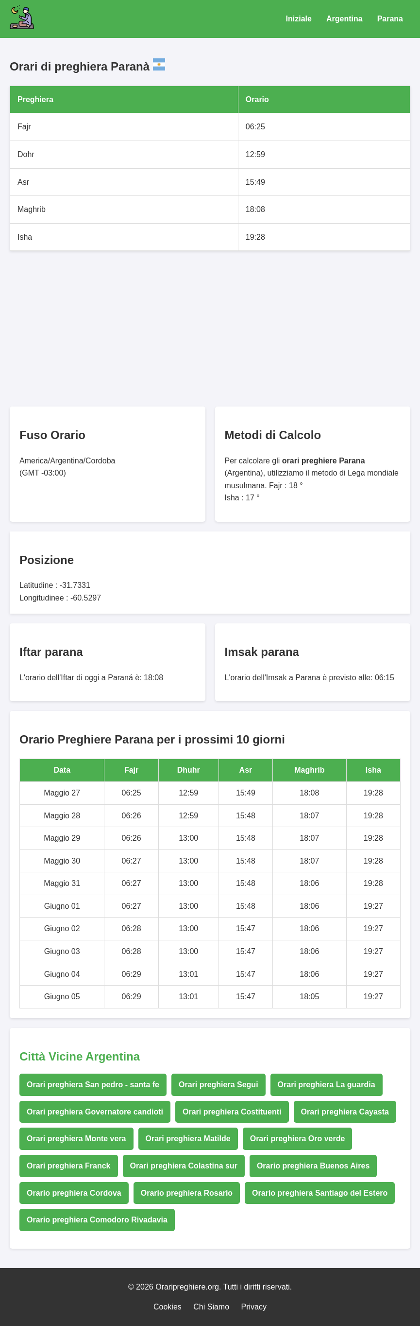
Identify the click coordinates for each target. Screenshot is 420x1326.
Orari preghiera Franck (69, 1166)
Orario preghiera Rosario (187, 1193)
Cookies (167, 1307)
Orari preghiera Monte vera (76, 1138)
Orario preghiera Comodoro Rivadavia (97, 1220)
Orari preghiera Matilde (188, 1138)
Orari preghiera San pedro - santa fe (93, 1084)
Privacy (254, 1307)
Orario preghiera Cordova (74, 1193)
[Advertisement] (210, 329)
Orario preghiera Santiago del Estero (319, 1193)
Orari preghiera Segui (218, 1084)
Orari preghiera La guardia (326, 1084)
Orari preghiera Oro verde (297, 1138)
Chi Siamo (211, 1307)
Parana (390, 19)
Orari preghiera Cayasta (345, 1112)
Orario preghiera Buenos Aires (313, 1166)
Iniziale (299, 19)
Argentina (344, 19)
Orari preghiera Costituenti (232, 1112)
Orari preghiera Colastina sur (183, 1166)
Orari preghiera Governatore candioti (95, 1112)
